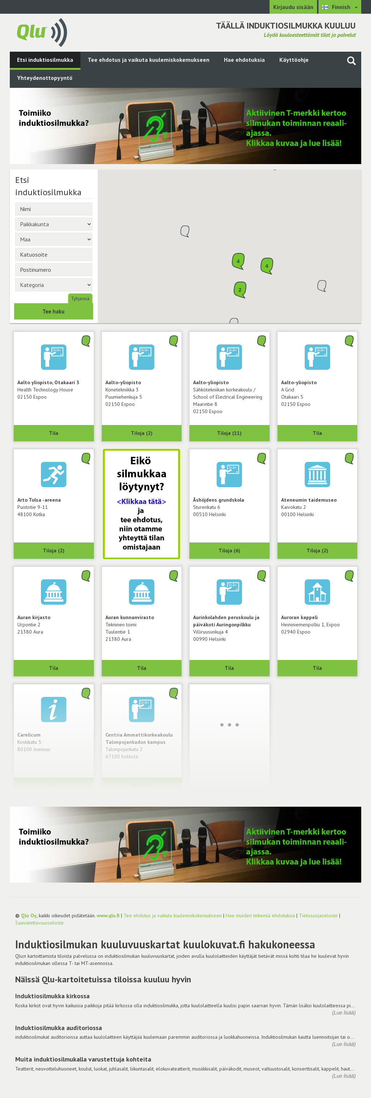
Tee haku (53, 311)
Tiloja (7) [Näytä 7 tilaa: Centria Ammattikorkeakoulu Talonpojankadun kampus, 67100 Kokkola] (142, 785)
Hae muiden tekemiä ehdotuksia (260, 915)
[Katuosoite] (53, 254)
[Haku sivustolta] (351, 60)
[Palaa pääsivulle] (42, 31)
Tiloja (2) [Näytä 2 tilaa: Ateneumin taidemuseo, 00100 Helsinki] (317, 550)
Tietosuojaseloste (318, 915)
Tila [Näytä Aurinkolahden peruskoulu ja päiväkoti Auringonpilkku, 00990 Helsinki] (229, 668)
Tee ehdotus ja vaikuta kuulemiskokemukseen (148, 59)
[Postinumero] (53, 269)
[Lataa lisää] (229, 724)
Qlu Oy (29, 915)
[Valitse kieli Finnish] (339, 7)
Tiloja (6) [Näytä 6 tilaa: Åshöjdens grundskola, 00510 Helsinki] (229, 550)
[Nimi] (53, 208)
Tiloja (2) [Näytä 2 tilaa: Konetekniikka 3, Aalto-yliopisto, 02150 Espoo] (142, 433)
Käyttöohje (294, 59)
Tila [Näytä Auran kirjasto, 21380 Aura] (53, 668)
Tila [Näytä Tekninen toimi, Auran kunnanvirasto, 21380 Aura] (141, 668)
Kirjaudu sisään (293, 6)
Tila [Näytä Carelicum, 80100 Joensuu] (53, 785)
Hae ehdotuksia (244, 59)
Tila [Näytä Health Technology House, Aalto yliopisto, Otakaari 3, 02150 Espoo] (53, 433)
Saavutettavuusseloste (39, 922)
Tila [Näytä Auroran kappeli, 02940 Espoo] (317, 668)
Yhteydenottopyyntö (44, 77)
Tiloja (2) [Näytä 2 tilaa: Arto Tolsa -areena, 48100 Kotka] (53, 550)
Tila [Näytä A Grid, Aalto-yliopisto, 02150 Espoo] (317, 433)
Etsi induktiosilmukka (45, 59)
